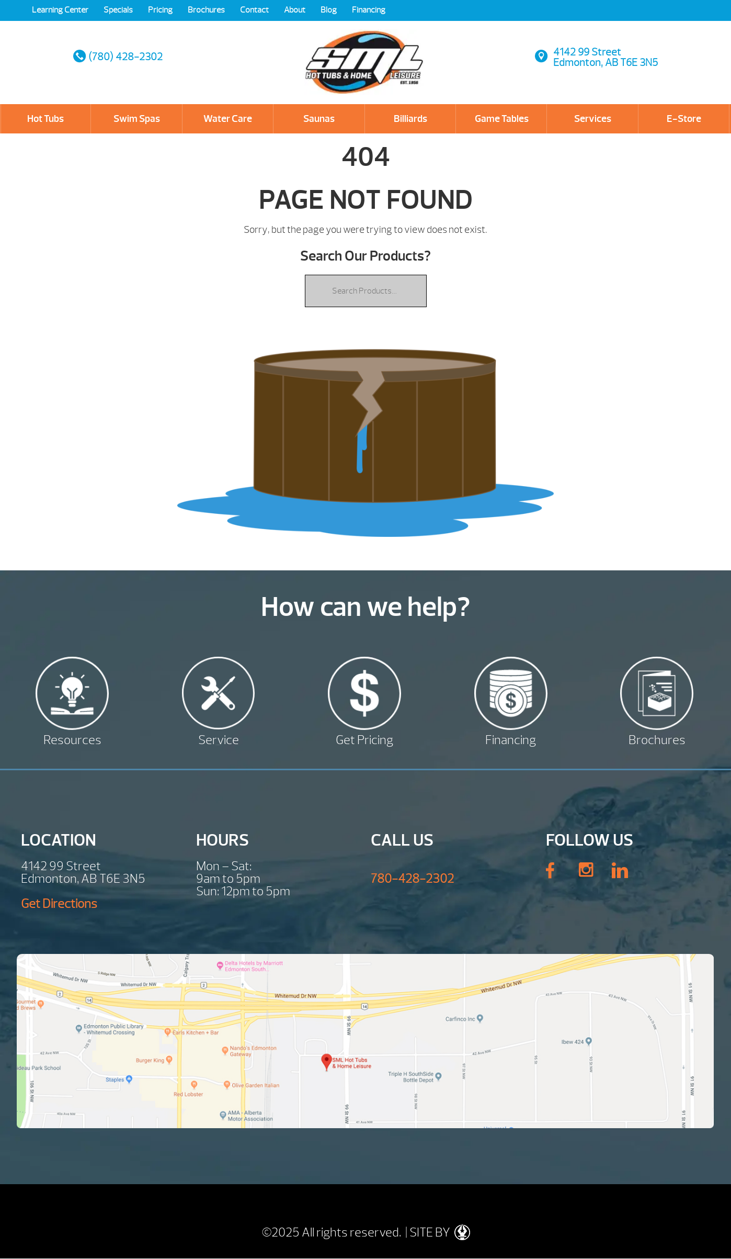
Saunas (319, 119)
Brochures (206, 10)
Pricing (160, 10)
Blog (329, 10)
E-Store (684, 119)
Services (592, 119)
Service (218, 738)
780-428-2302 (412, 878)
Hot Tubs (45, 119)
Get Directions (59, 904)
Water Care (227, 119)
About (294, 10)
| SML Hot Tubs (364, 52)
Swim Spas (136, 119)
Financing (368, 10)
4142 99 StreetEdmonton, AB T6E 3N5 (605, 57)
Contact (254, 10)
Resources (72, 738)
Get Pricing (364, 738)
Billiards (410, 119)
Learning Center (60, 10)
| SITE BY (436, 1232)
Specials (118, 10)
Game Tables (502, 119)
